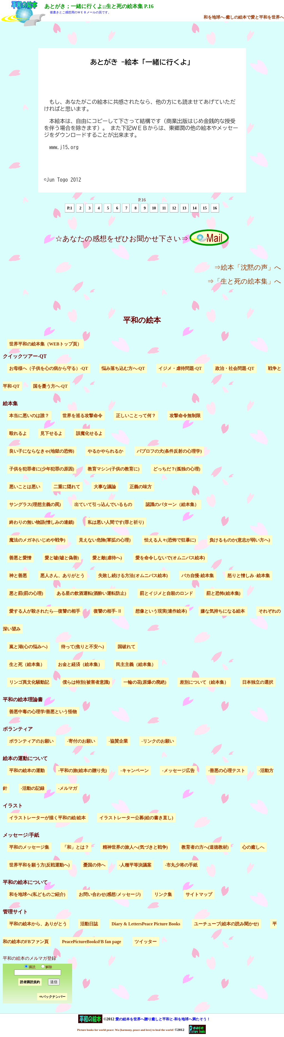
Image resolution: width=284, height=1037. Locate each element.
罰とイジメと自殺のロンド (166, 593)
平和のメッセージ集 (29, 847)
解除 (45, 967)
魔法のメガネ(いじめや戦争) (37, 540)
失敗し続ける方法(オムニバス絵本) (133, 575)
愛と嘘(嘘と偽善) (62, 557)
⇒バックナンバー (52, 997)
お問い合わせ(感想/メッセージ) (110, 894)
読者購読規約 (30, 982)
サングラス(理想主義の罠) (35, 504)
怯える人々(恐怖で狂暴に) (170, 540)
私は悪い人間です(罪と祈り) (116, 522)
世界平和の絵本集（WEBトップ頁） (45, 344)
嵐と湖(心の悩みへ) (28, 646)
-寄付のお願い (81, 741)
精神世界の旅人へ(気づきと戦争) (135, 847)
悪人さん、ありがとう (62, 575)
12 (174, 208)
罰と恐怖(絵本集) (223, 593)
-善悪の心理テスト (226, 770)
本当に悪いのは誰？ (29, 415)
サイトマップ (199, 894)
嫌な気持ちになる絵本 (223, 611)
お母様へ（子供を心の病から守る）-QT (48, 368)
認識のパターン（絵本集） (172, 504)
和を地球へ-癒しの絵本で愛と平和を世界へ (244, 17)
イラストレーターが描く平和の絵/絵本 (47, 817)
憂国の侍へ (94, 865)
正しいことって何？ (136, 415)
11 (164, 208)
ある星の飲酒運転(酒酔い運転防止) (91, 593)
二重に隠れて (67, 486)
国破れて (126, 646)
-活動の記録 (32, 788)
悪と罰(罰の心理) (26, 593)
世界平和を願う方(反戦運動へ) (39, 865)
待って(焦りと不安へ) (82, 646)
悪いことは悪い (24, 486)
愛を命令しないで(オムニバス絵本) (170, 557)
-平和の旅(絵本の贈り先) (82, 770)
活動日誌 (89, 923)
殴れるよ (18, 433)
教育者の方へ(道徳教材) (205, 847)
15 (205, 208)
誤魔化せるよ (89, 433)
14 (194, 208)
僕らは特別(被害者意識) (86, 682)
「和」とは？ (75, 847)
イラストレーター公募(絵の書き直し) (136, 817)
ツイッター (146, 941)
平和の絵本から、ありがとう (38, 923)
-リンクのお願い (157, 741)
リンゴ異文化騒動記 (29, 682)
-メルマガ (67, 788)
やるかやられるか (105, 451)
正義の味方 (141, 486)
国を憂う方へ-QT (50, 386)
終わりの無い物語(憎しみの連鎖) (41, 522)
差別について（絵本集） (204, 682)
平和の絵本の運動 (27, 770)
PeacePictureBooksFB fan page (91, 941)
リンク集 (163, 894)
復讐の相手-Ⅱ (107, 611)
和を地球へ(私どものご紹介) (37, 894)
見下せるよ (51, 433)
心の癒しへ (253, 847)
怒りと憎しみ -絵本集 (248, 575)
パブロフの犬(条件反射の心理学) (169, 451)
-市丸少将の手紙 (181, 865)
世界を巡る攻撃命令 (82, 415)
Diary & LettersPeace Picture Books (145, 923)
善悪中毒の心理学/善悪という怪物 (43, 711)
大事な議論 (105, 486)
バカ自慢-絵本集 (197, 575)
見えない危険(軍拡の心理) (105, 540)
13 (184, 208)
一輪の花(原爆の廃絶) (144, 682)
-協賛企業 (118, 741)
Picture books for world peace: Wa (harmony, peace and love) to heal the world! (125, 1029)
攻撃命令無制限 (185, 415)
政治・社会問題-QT (234, 368)
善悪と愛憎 (20, 557)
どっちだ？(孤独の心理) (177, 469)
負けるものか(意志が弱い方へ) (239, 540)
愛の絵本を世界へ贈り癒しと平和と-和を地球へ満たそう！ (162, 1019)
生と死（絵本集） (27, 664)
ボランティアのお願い (31, 741)
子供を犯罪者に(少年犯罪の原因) (41, 469)
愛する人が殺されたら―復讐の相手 (44, 611)
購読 (30, 967)
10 (154, 208)
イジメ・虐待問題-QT (180, 368)
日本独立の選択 (257, 682)
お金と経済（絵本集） (80, 664)
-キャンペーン (134, 770)
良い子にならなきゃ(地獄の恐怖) (41, 451)
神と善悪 (18, 575)
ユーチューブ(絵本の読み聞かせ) (226, 923)
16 (215, 208)
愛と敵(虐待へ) (107, 557)
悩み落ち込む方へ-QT (123, 368)
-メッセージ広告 (178, 770)
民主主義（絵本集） (136, 664)
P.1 (69, 208)
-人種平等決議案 (135, 865)
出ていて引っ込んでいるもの (103, 504)
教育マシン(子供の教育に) (114, 469)
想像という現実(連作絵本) (161, 611)
